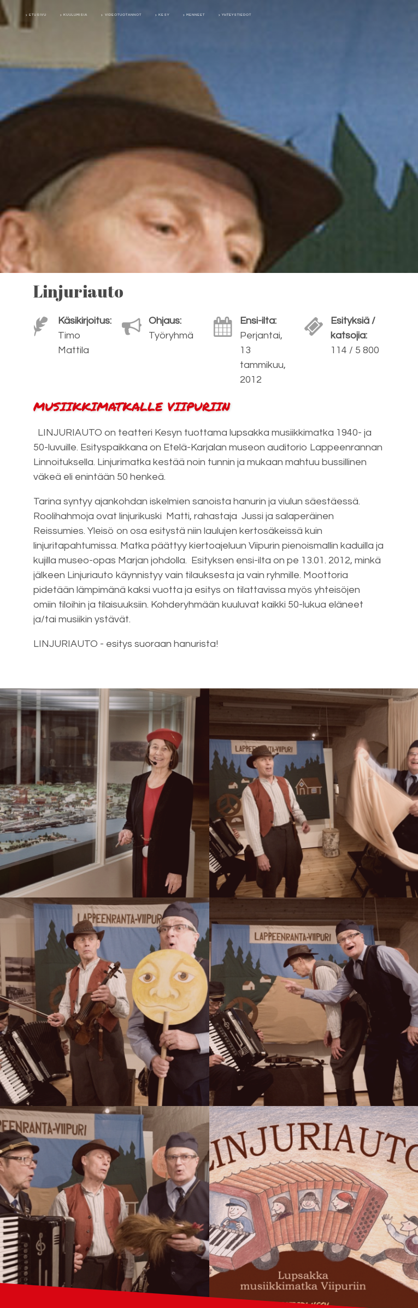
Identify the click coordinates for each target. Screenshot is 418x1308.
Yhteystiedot (236, 14)
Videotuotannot (123, 14)
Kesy (163, 14)
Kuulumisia (75, 14)
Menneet (195, 14)
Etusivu (37, 14)
